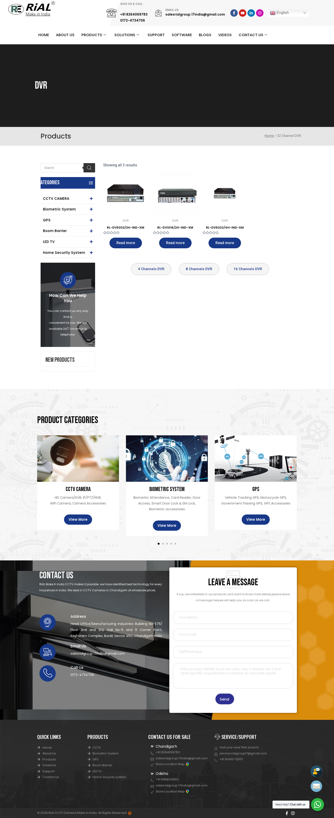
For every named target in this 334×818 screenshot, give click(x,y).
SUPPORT (156, 35)
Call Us (77, 667)
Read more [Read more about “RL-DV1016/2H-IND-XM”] (175, 243)
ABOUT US (65, 35)
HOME (43, 35)
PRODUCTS (93, 35)
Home (269, 136)
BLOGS (205, 35)
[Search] (89, 167)
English (279, 13)
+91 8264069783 (134, 14)
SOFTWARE (182, 35)
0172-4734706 (132, 20)
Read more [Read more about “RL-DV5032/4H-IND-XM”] (224, 243)
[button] (159, 544)
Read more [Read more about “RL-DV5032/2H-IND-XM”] (125, 243)
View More (78, 519)
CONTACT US (253, 35)
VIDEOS (225, 35)
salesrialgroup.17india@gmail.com (195, 14)
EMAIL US (172, 10)
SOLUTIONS (126, 35)
